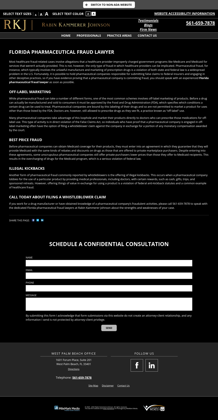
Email (29, 270)
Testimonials (148, 20)
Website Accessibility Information (184, 13)
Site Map (93, 385)
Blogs (148, 25)
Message (31, 295)
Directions (73, 369)
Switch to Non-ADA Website (111, 5)
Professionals (89, 35)
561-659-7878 (200, 23)
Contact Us (147, 35)
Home (66, 35)
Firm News (148, 29)
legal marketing (108, 408)
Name (29, 257)
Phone (30, 282)
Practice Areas (119, 35)
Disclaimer (108, 385)
